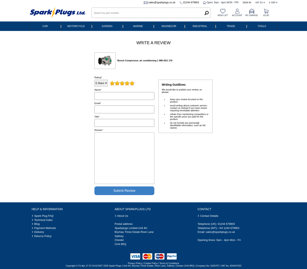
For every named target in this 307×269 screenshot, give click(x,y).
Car (45, 26)
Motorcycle (76, 26)
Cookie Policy (151, 263)
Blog (37, 223)
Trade (231, 26)
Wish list (223, 15)
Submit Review (124, 190)
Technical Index (43, 220)
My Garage (251, 15)
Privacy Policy (135, 263)
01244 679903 (191, 2)
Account (237, 15)
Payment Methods (45, 228)
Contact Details (209, 215)
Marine (138, 26)
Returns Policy (43, 236)
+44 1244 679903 (228, 228)
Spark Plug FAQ (44, 215)
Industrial (200, 26)
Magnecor (169, 26)
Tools (262, 26)
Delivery (39, 231)
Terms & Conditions (169, 263)
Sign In (247, 2)
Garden (107, 26)
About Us (122, 215)
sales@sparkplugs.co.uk (161, 2)
